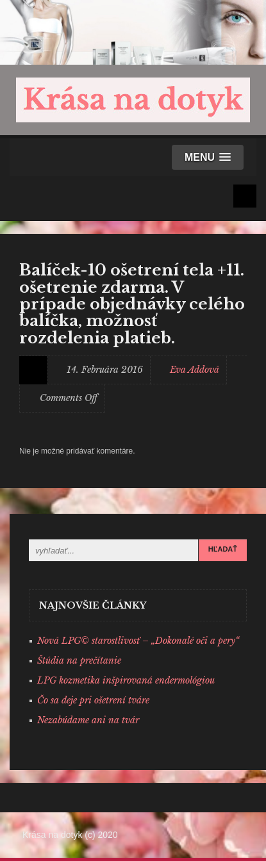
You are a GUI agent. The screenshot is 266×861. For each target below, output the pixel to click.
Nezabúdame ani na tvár (88, 720)
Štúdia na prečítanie (79, 660)
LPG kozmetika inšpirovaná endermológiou (126, 680)
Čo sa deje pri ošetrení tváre (93, 700)
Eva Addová (194, 369)
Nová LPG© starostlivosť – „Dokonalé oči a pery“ (138, 640)
